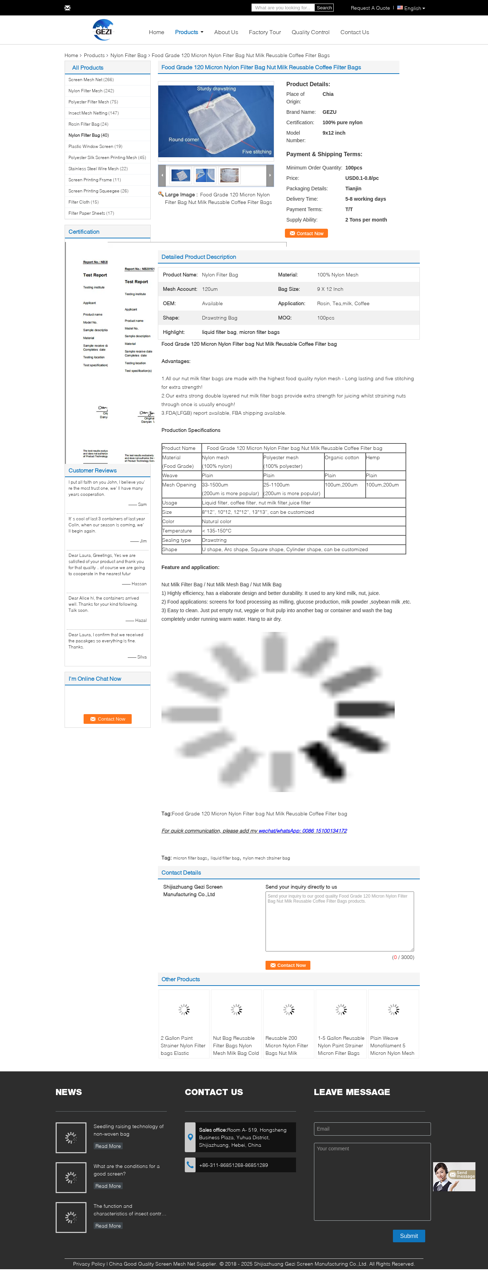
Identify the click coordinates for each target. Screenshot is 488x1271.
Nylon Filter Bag (129, 55)
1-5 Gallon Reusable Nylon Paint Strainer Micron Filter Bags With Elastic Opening (341, 1053)
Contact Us (355, 31)
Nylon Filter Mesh (86, 90)
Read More (108, 1146)
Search (324, 7)
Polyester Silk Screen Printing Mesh (103, 157)
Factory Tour (265, 31)
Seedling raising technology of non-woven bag (129, 1130)
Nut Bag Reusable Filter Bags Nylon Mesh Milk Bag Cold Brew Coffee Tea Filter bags (236, 1053)
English (414, 8)
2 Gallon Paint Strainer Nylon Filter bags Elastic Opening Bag (183, 1049)
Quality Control (311, 31)
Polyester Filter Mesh (89, 101)
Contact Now (310, 233)
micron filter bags (190, 858)
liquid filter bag (225, 858)
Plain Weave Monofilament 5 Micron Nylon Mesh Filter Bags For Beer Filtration (393, 1053)
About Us (226, 31)
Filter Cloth (79, 202)
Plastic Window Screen (91, 146)
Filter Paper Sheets (87, 213)
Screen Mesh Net (85, 79)
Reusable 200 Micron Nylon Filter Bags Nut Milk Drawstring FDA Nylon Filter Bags (287, 1053)
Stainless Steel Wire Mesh (94, 168)
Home (156, 31)
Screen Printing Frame (90, 179)
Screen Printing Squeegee (94, 191)
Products (186, 31)
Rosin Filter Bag (84, 124)
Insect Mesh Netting (88, 113)
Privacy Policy (89, 1264)
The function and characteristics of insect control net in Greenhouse (129, 1210)
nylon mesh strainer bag (266, 858)
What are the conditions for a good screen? (127, 1170)
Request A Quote (370, 8)
